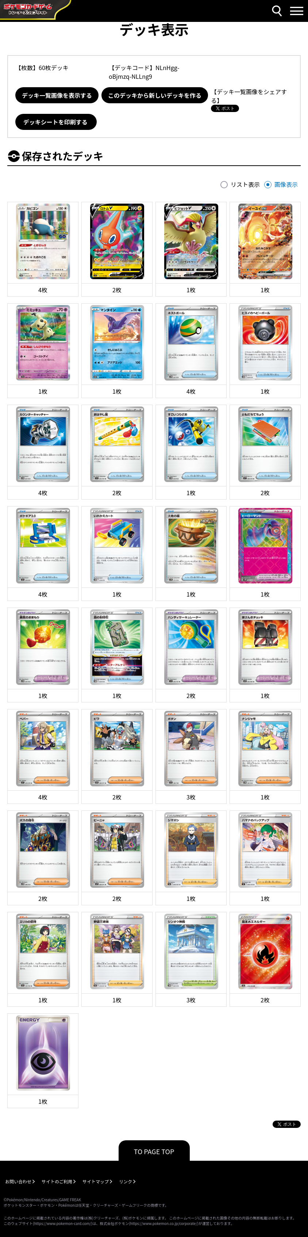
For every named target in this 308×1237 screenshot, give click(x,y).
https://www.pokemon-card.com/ (62, 1223)
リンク (125, 1181)
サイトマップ (95, 1181)
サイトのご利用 (57, 1181)
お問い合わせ (18, 1181)
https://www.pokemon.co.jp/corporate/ (163, 1223)
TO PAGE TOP (154, 1151)
